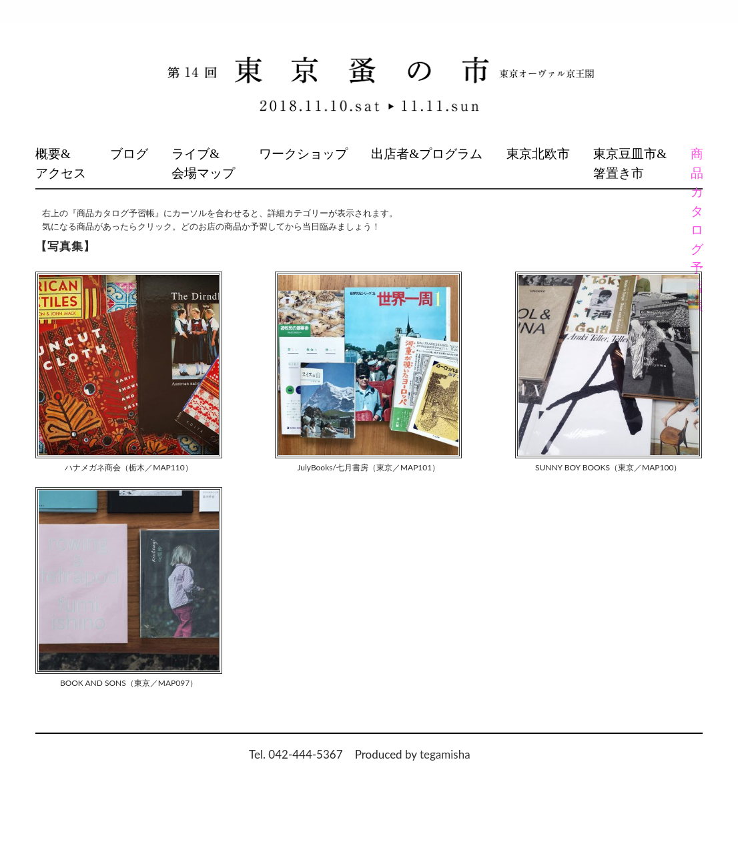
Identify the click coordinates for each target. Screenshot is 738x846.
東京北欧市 (538, 154)
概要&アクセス (60, 163)
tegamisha (445, 754)
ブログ (129, 154)
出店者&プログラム (426, 154)
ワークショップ (303, 154)
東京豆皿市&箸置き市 (630, 163)
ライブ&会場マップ (203, 163)
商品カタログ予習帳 (696, 230)
